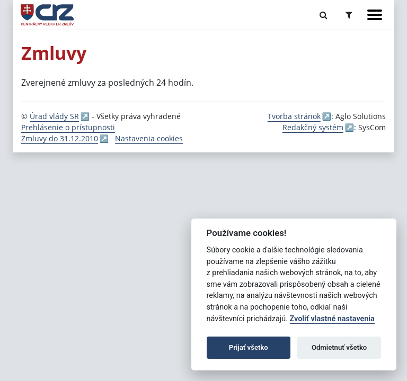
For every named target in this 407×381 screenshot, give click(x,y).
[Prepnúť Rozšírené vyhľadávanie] (349, 15)
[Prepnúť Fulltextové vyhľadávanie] (323, 15)
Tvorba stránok (294, 116)
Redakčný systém (312, 127)
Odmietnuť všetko (339, 347)
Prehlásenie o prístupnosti (68, 127)
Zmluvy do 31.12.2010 (59, 138)
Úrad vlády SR (54, 116)
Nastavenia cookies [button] (149, 138)
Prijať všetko (248, 347)
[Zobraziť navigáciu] (375, 15)
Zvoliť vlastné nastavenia (332, 318)
